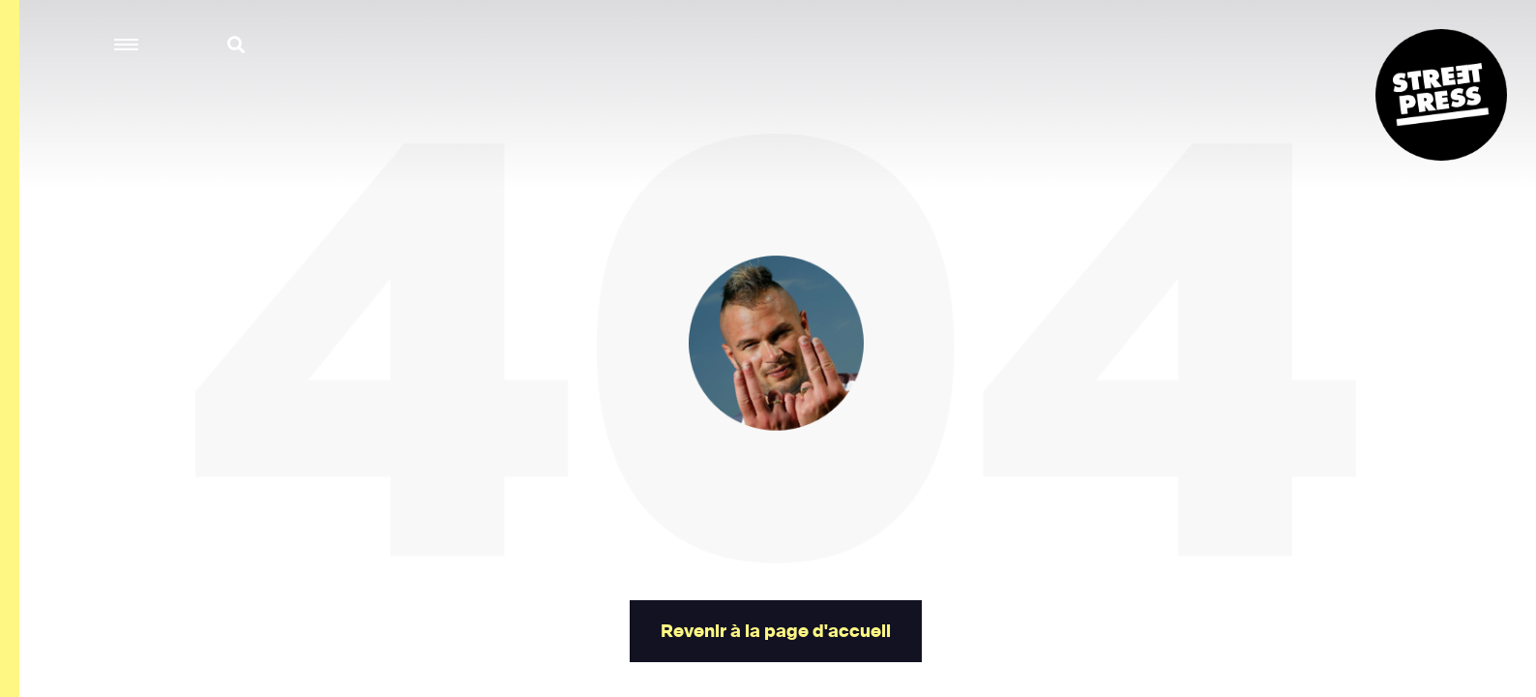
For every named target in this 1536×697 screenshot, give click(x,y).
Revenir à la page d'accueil (776, 631)
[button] (127, 45)
